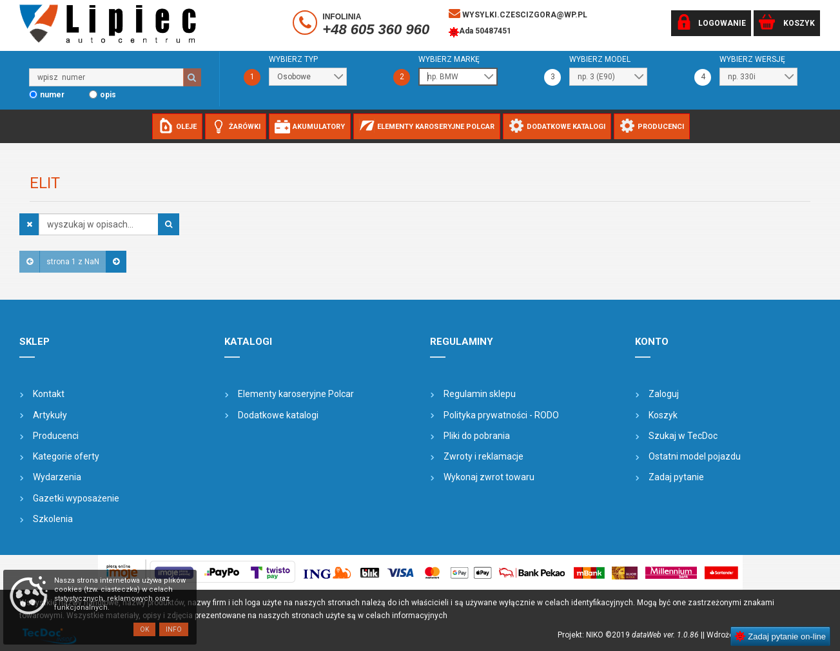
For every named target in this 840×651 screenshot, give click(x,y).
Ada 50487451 (480, 32)
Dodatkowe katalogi (278, 415)
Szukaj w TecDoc (683, 436)
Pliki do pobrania (477, 436)
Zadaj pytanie (676, 477)
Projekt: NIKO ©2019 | (630, 634)
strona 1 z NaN (72, 261)
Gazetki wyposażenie (76, 498)
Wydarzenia (57, 477)
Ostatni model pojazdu (695, 456)
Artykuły (50, 415)
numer (52, 94)
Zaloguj (664, 394)
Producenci (56, 436)
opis (108, 94)
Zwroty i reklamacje (483, 456)
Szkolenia (53, 519)
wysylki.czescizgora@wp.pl (518, 13)
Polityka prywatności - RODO (501, 415)
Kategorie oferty (66, 456)
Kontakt (48, 394)
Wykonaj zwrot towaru (489, 477)
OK (144, 629)
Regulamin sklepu (480, 394)
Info (174, 629)
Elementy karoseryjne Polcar (296, 394)
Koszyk (663, 415)
